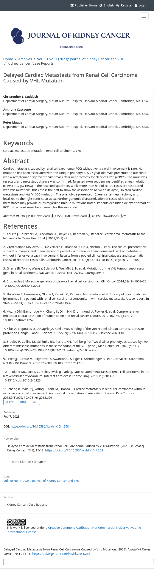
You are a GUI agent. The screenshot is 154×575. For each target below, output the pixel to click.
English (107, 5)
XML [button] (35, 402)
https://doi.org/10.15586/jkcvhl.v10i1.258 (40, 426)
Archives (25, 59)
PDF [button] (11, 402)
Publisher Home (83, 5)
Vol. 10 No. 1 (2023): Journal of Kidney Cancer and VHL (80, 59)
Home (8, 59)
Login (140, 5)
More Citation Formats (29, 462)
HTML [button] (23, 402)
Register (124, 5)
